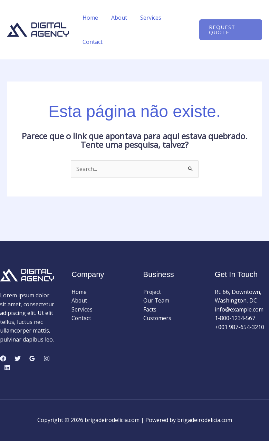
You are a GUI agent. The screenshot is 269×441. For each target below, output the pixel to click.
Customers (157, 318)
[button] (229, 29)
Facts (149, 309)
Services (145, 17)
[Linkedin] (7, 367)
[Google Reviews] (32, 359)
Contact (91, 42)
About (116, 17)
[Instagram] (47, 359)
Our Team (156, 300)
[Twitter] (18, 359)
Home (89, 17)
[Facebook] (3, 359)
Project (152, 292)
